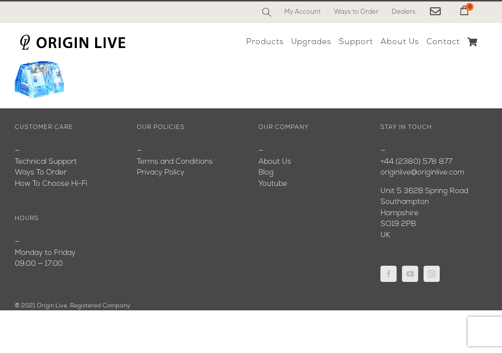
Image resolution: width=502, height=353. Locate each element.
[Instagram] (432, 274)
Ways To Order (41, 172)
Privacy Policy (160, 172)
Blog (266, 172)
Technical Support (46, 162)
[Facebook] (388, 274)
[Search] (266, 12)
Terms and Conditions (175, 162)
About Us (274, 162)
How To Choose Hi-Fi (51, 184)
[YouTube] (410, 274)
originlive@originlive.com (422, 172)
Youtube (272, 184)
